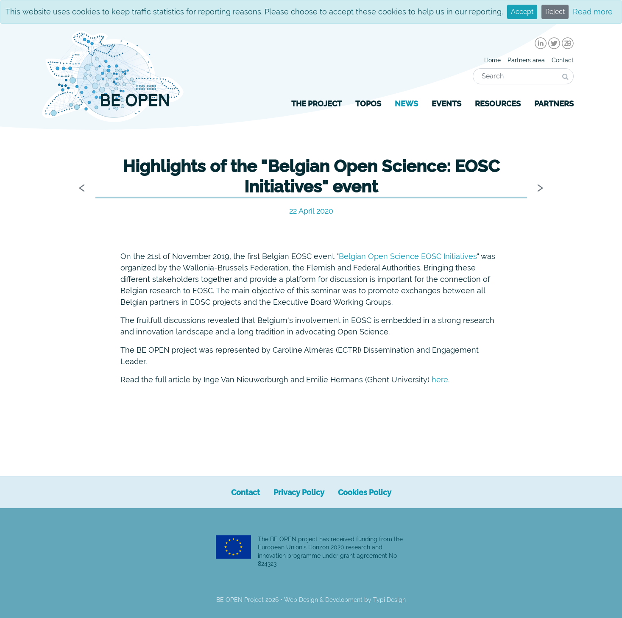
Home (492, 60)
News (406, 103)
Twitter (554, 43)
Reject (555, 12)
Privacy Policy (298, 492)
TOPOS (368, 103)
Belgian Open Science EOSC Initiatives (408, 256)
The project (316, 103)
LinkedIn (541, 43)
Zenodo (568, 43)
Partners (554, 103)
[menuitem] (541, 43)
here (440, 379)
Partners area (526, 60)
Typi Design (389, 599)
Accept (522, 12)
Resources (498, 103)
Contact (563, 60)
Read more (593, 11)
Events (446, 103)
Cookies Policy (364, 492)
